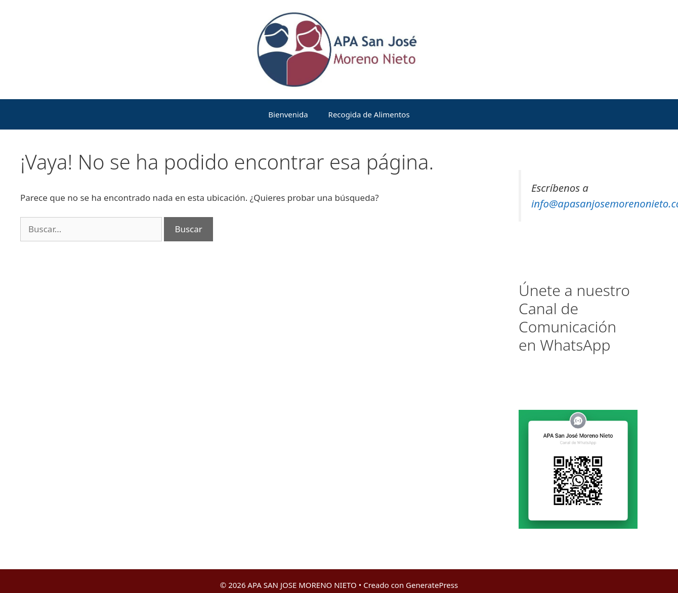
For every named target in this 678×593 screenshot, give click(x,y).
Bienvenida (288, 114)
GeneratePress (432, 585)
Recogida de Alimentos (369, 114)
